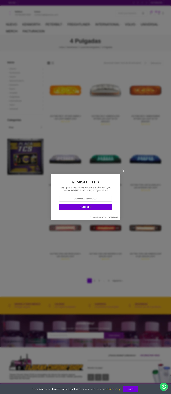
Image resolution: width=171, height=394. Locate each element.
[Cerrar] (123, 171)
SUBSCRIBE (85, 207)
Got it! (130, 389)
